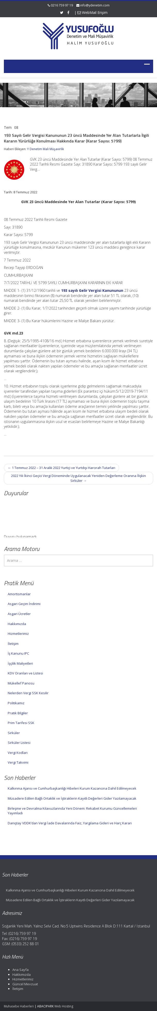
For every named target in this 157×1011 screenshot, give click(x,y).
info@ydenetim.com (95, 5)
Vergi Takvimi (18, 762)
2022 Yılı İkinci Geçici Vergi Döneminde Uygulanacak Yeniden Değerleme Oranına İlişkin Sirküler (78, 478)
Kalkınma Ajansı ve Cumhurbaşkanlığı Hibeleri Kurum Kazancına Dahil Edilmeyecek (72, 788)
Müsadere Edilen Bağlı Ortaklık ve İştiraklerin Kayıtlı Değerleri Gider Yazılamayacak (72, 798)
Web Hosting (63, 1006)
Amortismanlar (19, 594)
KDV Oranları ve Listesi (25, 673)
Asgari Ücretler (19, 613)
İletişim (13, 643)
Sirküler (14, 732)
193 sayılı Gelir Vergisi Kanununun (92, 290)
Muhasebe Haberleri (19, 1006)
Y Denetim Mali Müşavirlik (45, 149)
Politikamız (16, 703)
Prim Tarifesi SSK (21, 722)
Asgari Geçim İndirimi (24, 603)
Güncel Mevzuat (22, 984)
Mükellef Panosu (21, 683)
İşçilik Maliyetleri (20, 663)
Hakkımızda (17, 623)
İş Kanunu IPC (18, 653)
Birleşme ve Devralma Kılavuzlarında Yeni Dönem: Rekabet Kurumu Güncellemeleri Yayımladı (72, 811)
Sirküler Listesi (19, 742)
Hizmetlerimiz (18, 633)
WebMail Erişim (92, 12)
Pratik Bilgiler (18, 713)
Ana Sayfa (17, 969)
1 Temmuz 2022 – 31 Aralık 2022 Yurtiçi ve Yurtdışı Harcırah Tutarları (61, 467)
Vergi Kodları (18, 752)
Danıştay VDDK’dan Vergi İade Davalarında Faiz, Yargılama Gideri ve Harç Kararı (70, 823)
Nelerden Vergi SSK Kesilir (28, 693)
